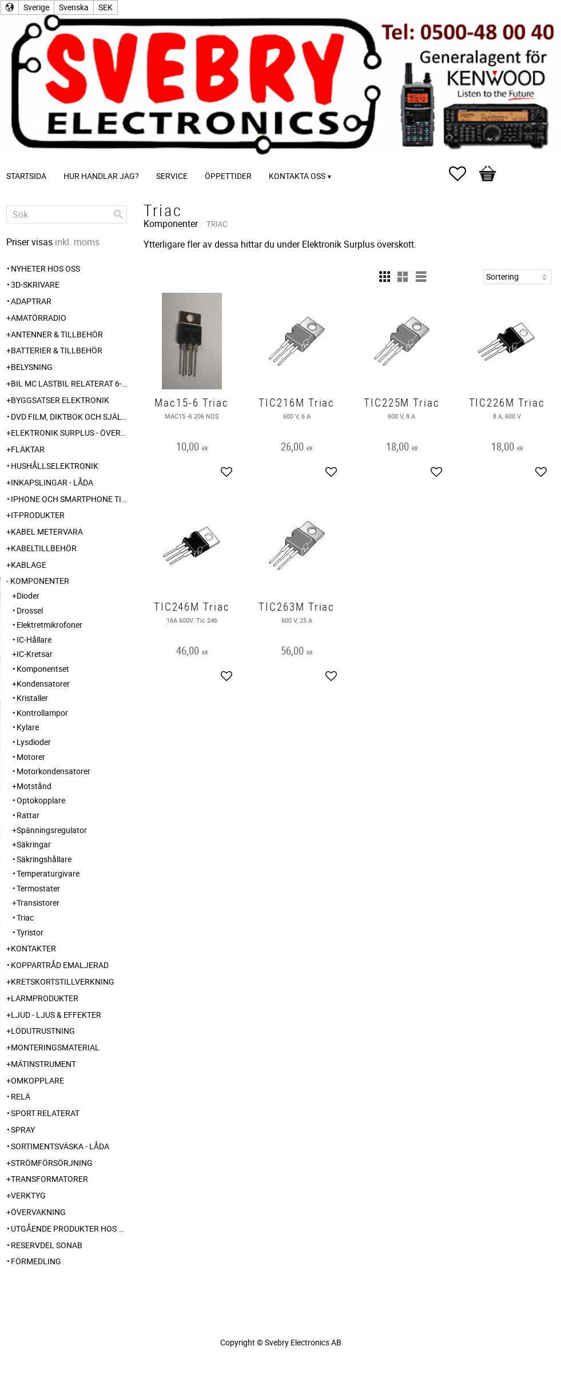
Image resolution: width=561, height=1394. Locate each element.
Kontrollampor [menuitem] (42, 712)
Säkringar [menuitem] (34, 844)
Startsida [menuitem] (26, 175)
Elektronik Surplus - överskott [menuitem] (69, 432)
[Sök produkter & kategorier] (66, 214)
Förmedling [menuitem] (36, 1261)
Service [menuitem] (172, 175)
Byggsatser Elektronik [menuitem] (60, 400)
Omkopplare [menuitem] (37, 1080)
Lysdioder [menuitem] (34, 741)
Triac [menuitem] (25, 917)
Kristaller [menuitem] (32, 697)
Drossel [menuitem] (30, 610)
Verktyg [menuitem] (28, 1195)
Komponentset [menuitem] (43, 668)
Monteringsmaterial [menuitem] (55, 1047)
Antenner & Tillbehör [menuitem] (57, 334)
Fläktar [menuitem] (28, 449)
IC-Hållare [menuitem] (34, 639)
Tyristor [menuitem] (30, 932)
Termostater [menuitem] (38, 888)
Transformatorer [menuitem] (49, 1178)
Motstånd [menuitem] (34, 785)
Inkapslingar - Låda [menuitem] (52, 482)
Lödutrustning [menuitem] (43, 1030)
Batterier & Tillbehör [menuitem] (56, 350)
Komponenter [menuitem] (39, 580)
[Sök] (118, 214)
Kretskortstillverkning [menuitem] (62, 981)
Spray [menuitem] (23, 1129)
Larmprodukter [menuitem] (44, 998)
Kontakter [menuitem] (33, 948)
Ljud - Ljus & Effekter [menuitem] (56, 1014)
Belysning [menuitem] (32, 366)
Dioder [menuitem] (28, 595)
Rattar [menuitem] (28, 815)
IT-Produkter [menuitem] (38, 514)
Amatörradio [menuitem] (38, 317)
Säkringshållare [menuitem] (44, 859)
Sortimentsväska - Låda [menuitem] (60, 1146)
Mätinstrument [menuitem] (43, 1063)
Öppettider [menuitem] (228, 175)
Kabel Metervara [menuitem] (47, 531)
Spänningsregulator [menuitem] (52, 830)
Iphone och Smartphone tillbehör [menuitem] (69, 498)
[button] (463, 173)
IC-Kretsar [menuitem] (35, 653)
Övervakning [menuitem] (38, 1211)
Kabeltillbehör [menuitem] (44, 548)
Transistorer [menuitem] (38, 902)
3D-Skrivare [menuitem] (35, 284)
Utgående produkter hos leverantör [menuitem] (69, 1228)
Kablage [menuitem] (28, 564)
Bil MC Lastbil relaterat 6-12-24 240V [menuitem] (69, 383)
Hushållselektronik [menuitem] (54, 465)
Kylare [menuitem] (28, 727)
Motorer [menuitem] (31, 756)
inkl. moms (77, 242)
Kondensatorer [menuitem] (43, 683)
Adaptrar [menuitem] (31, 301)
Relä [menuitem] (20, 1096)
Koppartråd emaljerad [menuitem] (60, 964)
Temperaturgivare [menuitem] (48, 873)
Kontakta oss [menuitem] (297, 175)
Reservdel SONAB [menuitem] (46, 1245)
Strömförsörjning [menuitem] (52, 1162)
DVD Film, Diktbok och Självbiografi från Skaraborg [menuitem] (69, 416)
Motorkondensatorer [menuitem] (53, 771)
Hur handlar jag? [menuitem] (101, 175)
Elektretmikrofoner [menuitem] (49, 624)
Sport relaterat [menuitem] (45, 1113)
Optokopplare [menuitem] (41, 800)
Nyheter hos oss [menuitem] (45, 268)
